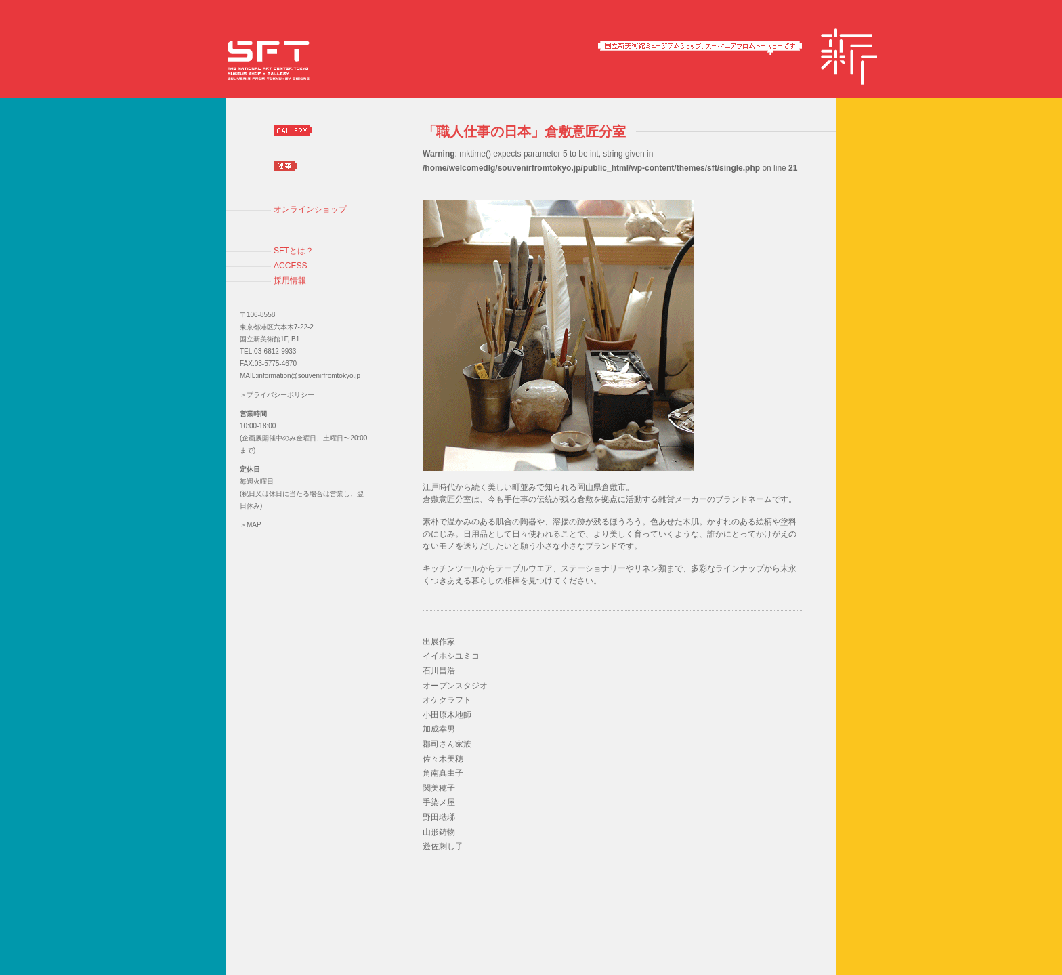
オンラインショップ (310, 209)
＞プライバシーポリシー (277, 394)
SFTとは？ (294, 250)
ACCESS (290, 265)
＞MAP (250, 524)
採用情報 (290, 280)
